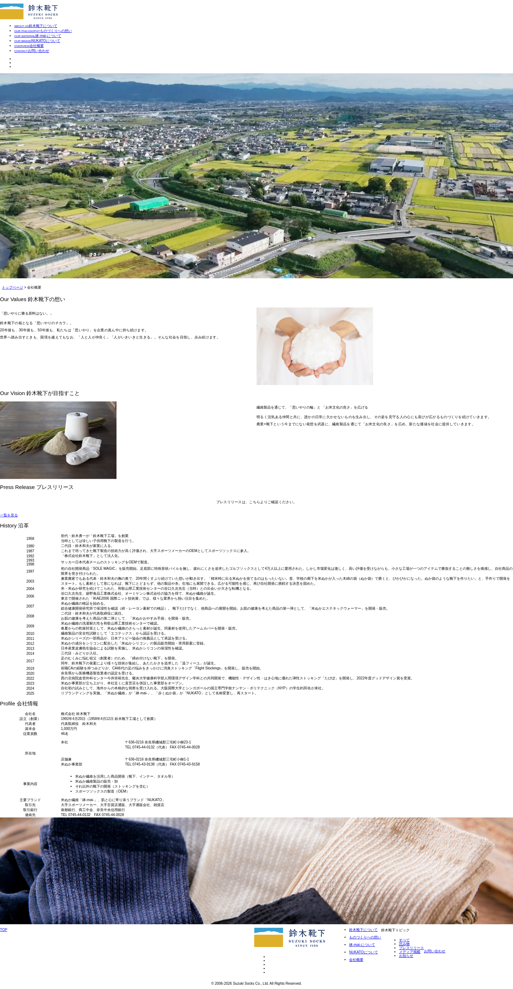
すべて (404, 940)
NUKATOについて (363, 952)
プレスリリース (411, 948)
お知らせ (406, 956)
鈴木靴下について (363, 930)
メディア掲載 (409, 952)
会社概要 (356, 960)
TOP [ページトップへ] (3, 930)
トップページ (12, 287)
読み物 (404, 944)
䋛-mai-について (362, 945)
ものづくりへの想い (365, 937)
